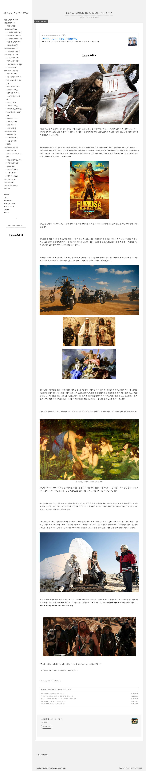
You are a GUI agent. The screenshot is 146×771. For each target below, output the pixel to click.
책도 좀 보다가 (13, 42)
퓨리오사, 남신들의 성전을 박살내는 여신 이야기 (89, 13)
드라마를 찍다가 (14, 32)
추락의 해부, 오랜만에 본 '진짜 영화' (52, 701)
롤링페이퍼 (12, 169)
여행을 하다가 (11, 70)
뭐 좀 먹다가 (12, 45)
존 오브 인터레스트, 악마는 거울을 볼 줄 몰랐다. (56, 696)
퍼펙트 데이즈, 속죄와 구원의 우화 (51, 693)
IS (9, 144)
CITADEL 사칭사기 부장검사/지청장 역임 (59, 39)
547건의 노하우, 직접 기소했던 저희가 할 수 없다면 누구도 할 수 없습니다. (70, 41)
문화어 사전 (12, 163)
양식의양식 (9, 182)
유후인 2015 (12, 105)
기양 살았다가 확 (11, 185)
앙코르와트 (12, 74)
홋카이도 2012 (13, 93)
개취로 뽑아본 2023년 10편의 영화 (51, 703)
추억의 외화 (12, 58)
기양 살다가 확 (11, 20)
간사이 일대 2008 (14, 77)
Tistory (128, 768)
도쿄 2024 (11, 125)
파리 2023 (12, 121)
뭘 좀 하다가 (10, 29)
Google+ (63, 768)
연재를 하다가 (11, 147)
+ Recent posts (42, 755)
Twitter (47, 768)
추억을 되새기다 (11, 55)
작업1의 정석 (9, 179)
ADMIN (6, 210)
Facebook (52, 768)
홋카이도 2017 (13, 118)
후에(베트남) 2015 (14, 109)
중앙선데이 (12, 141)
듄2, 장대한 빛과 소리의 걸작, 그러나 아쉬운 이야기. (57, 698)
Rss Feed (39, 768)
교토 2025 (11, 128)
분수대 (11, 166)
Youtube (58, 768)
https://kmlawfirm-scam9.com (51, 35)
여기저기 (11, 150)
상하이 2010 (12, 89)
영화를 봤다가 (13, 51)
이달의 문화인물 (14, 160)
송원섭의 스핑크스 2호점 (16, 13)
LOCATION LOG (10, 204)
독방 (7, 188)
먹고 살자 (11, 26)
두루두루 (12, 134)
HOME (6, 194)
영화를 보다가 (14, 35)
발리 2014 (11, 102)
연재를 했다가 (10, 131)
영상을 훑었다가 (11, 48)
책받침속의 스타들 (14, 64)
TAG (5, 197)
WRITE (6, 213)
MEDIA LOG (8, 200)
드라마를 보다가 (14, 39)
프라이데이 (12, 137)
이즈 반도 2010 (13, 86)
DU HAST (44, 722)
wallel (140, 768)
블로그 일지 (9, 23)
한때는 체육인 (13, 61)
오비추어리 (12, 67)
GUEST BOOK (9, 207)
